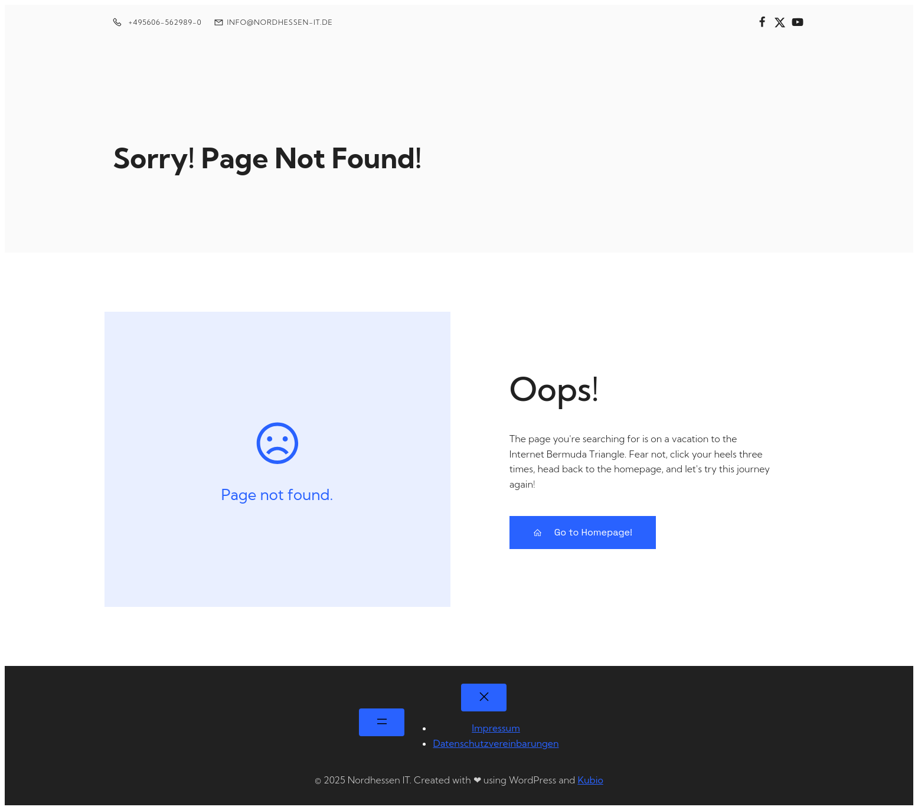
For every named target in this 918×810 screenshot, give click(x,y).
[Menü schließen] (484, 697)
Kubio (590, 780)
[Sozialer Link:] (762, 22)
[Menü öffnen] (381, 722)
